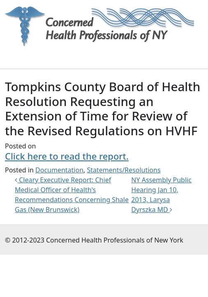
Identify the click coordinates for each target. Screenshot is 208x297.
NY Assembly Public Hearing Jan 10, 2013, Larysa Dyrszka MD (161, 194)
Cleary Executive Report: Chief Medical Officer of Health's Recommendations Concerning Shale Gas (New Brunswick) (72, 194)
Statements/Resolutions (124, 169)
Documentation (59, 169)
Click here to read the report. (67, 156)
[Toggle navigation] (16, 57)
